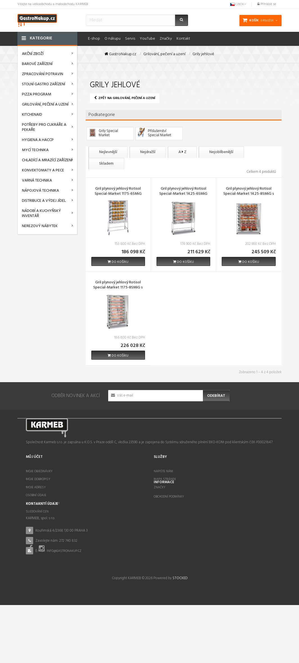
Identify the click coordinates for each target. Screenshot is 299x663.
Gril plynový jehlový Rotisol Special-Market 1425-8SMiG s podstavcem (248, 194)
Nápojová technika (40, 190)
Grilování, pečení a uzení (45, 104)
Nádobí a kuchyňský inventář (41, 213)
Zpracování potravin (42, 74)
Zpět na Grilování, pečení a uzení (124, 98)
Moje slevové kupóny (43, 503)
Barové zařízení (37, 64)
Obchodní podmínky (169, 519)
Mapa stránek (165, 479)
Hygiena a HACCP (38, 140)
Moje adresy (36, 487)
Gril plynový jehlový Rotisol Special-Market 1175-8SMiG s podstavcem (118, 288)
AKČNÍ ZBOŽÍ (33, 54)
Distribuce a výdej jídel (44, 201)
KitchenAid (32, 114)
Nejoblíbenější (221, 152)
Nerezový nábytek (40, 226)
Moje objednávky (39, 471)
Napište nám (163, 471)
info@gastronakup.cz (64, 583)
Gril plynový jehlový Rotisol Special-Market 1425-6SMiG (183, 191)
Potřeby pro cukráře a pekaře (44, 127)
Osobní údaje (36, 495)
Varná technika (37, 180)
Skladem (106, 163)
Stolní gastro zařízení (43, 84)
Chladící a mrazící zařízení (47, 160)
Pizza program (36, 94)
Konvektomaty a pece (43, 170)
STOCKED (180, 636)
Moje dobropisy (38, 479)
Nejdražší (147, 152)
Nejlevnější (108, 152)
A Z (182, 152)
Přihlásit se (266, 4)
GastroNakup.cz (120, 54)
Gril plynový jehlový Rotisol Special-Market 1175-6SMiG (118, 191)
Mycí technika (35, 150)
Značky (160, 487)
